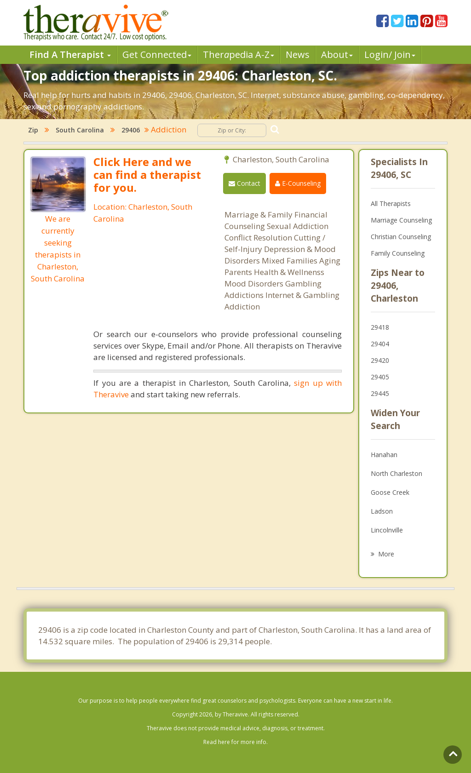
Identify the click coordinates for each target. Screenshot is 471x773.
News (298, 54)
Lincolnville (387, 530)
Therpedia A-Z (238, 54)
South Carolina (80, 130)
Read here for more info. (235, 742)
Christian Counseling (401, 236)
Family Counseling (398, 253)
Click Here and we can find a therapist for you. (147, 174)
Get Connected (156, 54)
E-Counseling (298, 183)
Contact (244, 183)
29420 (380, 360)
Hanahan (384, 454)
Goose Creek (390, 492)
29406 (130, 130)
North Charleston (396, 473)
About (337, 54)
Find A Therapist (70, 54)
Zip (33, 130)
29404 (380, 343)
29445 (380, 393)
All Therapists (391, 203)
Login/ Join (389, 54)
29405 (380, 376)
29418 (380, 327)
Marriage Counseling (401, 220)
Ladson (382, 511)
